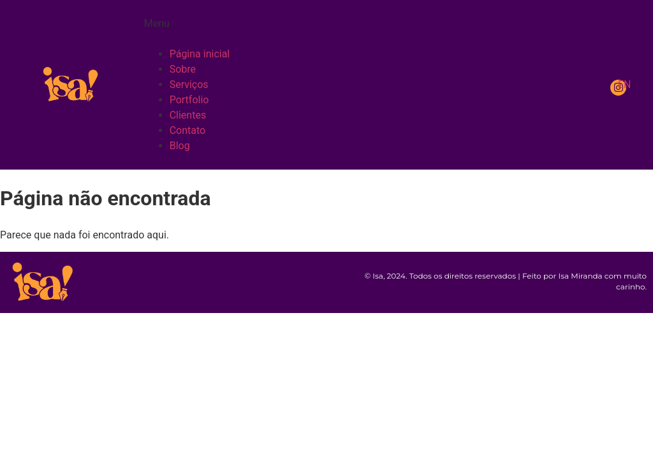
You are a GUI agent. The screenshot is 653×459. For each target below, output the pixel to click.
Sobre (183, 69)
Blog (180, 146)
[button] (367, 31)
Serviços (189, 84)
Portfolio (189, 100)
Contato (188, 130)
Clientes (188, 115)
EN (624, 84)
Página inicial (200, 54)
